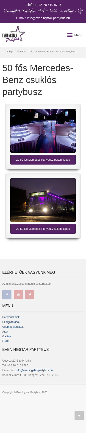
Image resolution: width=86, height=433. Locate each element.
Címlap (9, 51)
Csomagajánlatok (13, 326)
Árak (5, 331)
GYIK (5, 341)
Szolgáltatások (11, 322)
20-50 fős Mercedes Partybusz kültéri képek (43, 228)
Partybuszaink (10, 317)
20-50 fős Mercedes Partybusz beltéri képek (43, 159)
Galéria (21, 51)
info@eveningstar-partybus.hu (34, 370)
